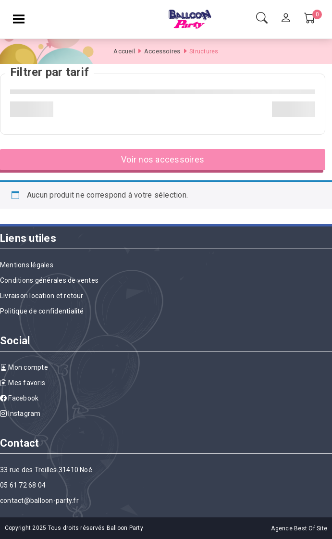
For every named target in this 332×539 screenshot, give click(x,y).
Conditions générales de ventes (49, 280)
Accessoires (162, 51)
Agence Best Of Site (299, 528)
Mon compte (24, 367)
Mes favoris (22, 383)
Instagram (20, 413)
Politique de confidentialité (42, 311)
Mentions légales (26, 265)
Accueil (124, 51)
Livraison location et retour (42, 296)
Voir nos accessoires (162, 159)
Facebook (19, 398)
